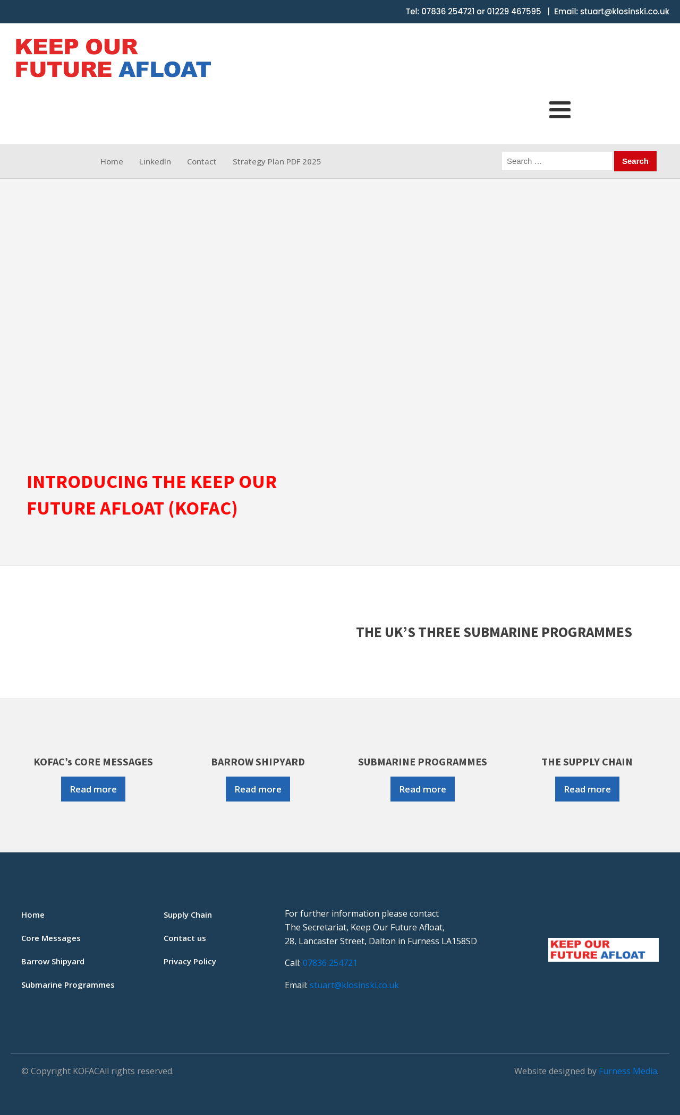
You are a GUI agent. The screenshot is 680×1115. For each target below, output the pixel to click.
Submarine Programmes (68, 984)
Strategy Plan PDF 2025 (277, 161)
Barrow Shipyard (52, 961)
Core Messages (51, 938)
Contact (202, 161)
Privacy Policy (190, 961)
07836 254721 (447, 11)
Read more (93, 789)
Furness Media (628, 1071)
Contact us (185, 938)
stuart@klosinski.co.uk (624, 11)
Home (111, 161)
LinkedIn (155, 161)
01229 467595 (514, 11)
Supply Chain (188, 914)
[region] (340, 318)
